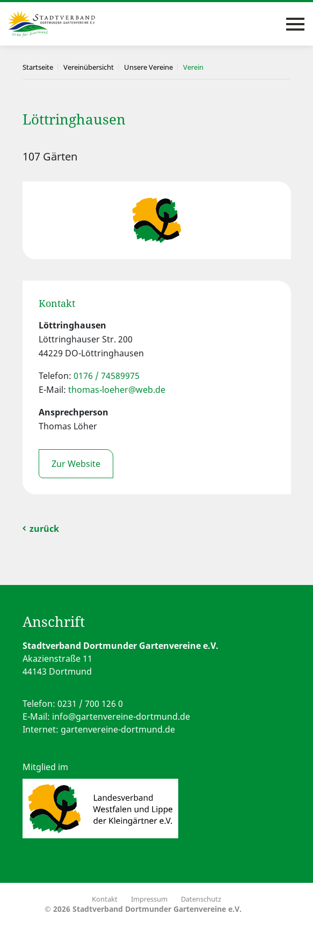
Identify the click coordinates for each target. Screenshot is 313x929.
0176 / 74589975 (107, 376)
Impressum (149, 899)
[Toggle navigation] (295, 24)
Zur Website (76, 464)
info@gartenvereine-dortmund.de (121, 716)
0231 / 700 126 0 (90, 703)
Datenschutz (201, 899)
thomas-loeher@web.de (116, 390)
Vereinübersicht (88, 67)
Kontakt (105, 899)
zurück (44, 529)
